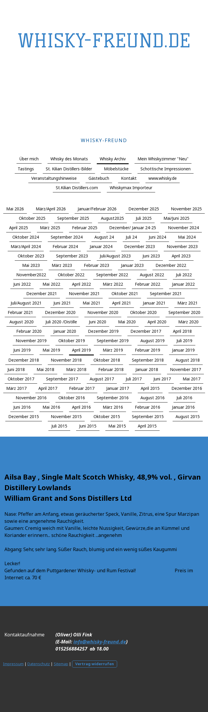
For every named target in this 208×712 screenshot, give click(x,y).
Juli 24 (131, 237)
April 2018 (182, 331)
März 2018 (76, 369)
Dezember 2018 (23, 360)
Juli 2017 (134, 379)
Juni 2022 (22, 284)
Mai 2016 (51, 407)
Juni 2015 (87, 426)
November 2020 (102, 312)
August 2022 (152, 274)
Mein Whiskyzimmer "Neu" (163, 159)
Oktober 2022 (71, 274)
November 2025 (186, 209)
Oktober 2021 (125, 293)
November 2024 (183, 227)
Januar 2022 (183, 284)
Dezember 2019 (103, 331)
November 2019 (31, 340)
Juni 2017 (162, 379)
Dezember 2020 (60, 312)
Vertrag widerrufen (94, 663)
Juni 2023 (151, 256)
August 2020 (21, 322)
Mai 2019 (51, 350)
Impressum (13, 663)
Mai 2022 (51, 284)
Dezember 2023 (139, 246)
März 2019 (113, 350)
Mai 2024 (187, 237)
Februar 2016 (147, 407)
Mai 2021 (91, 303)
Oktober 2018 (107, 360)
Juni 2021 (62, 303)
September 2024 (67, 237)
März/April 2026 (51, 209)
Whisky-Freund (104, 140)
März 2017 (16, 388)
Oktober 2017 (21, 379)
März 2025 (50, 227)
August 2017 (102, 379)
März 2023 (62, 265)
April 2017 (47, 388)
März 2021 (187, 303)
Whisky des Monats (69, 159)
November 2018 (66, 360)
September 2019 (113, 340)
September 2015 (148, 416)
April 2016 (81, 407)
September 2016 (113, 397)
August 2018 (188, 360)
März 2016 (113, 407)
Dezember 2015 (23, 416)
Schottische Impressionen (165, 169)
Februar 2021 (20, 312)
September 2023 (72, 256)
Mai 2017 (191, 379)
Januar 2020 (64, 331)
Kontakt (129, 178)
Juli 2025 (144, 218)
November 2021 (84, 293)
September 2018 (148, 360)
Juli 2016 (184, 397)
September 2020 (184, 312)
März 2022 (113, 284)
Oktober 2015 (107, 416)
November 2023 (182, 246)
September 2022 (112, 274)
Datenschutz (38, 663)
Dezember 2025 (143, 209)
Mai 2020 (127, 322)
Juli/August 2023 (115, 256)
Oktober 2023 (31, 256)
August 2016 (152, 397)
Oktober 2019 (71, 340)
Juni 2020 (97, 322)
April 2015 (150, 388)
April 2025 (18, 227)
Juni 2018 (16, 369)
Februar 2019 (147, 350)
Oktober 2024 (25, 237)
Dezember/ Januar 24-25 (132, 227)
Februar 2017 (81, 388)
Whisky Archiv (113, 159)
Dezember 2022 (170, 265)
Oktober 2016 (71, 397)
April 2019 (81, 350)
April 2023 (181, 256)
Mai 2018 (45, 369)
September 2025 (73, 218)
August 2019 (152, 340)
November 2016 (31, 397)
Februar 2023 (96, 265)
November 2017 (185, 369)
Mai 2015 (117, 426)
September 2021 (166, 293)
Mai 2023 (31, 265)
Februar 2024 (65, 246)
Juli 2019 (184, 340)
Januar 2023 (132, 265)
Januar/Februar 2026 (97, 209)
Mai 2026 (15, 209)
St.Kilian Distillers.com (77, 187)
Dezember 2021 (41, 293)
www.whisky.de (162, 178)
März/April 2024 (26, 246)
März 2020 (188, 322)
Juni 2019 (22, 350)
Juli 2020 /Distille (61, 322)
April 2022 (81, 284)
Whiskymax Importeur (131, 187)
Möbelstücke (116, 169)
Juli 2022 (184, 274)
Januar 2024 (101, 246)
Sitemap (61, 663)
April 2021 (121, 303)
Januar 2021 (154, 303)
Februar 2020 (29, 331)
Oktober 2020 (143, 312)
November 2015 (66, 416)
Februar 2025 (84, 227)
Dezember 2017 (145, 331)
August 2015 (188, 416)
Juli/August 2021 (26, 303)
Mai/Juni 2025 (176, 218)
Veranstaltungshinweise (54, 178)
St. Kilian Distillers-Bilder (69, 169)
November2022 (31, 274)
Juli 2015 (59, 426)
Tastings (26, 169)
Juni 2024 (157, 237)
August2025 (112, 218)
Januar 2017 (117, 388)
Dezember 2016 (186, 388)
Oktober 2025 (32, 218)
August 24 (104, 237)
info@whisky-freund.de (99, 641)
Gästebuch (99, 178)
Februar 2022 (147, 284)
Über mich (29, 159)
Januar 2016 (183, 407)
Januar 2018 (146, 369)
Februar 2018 (111, 369)
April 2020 (157, 322)
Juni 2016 (22, 407)
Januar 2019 (183, 350)
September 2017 (62, 379)
